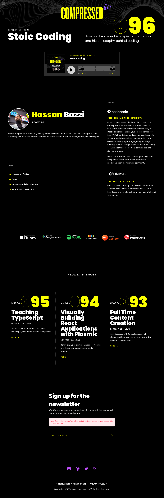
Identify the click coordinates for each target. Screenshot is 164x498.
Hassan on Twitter (21, 174)
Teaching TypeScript (27, 315)
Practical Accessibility (23, 189)
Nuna (14, 179)
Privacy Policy (97, 484)
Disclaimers (64, 484)
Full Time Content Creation (123, 317)
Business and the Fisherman (25, 184)
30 (84, 73)
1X (79, 73)
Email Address (59, 435)
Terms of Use (79, 484)
